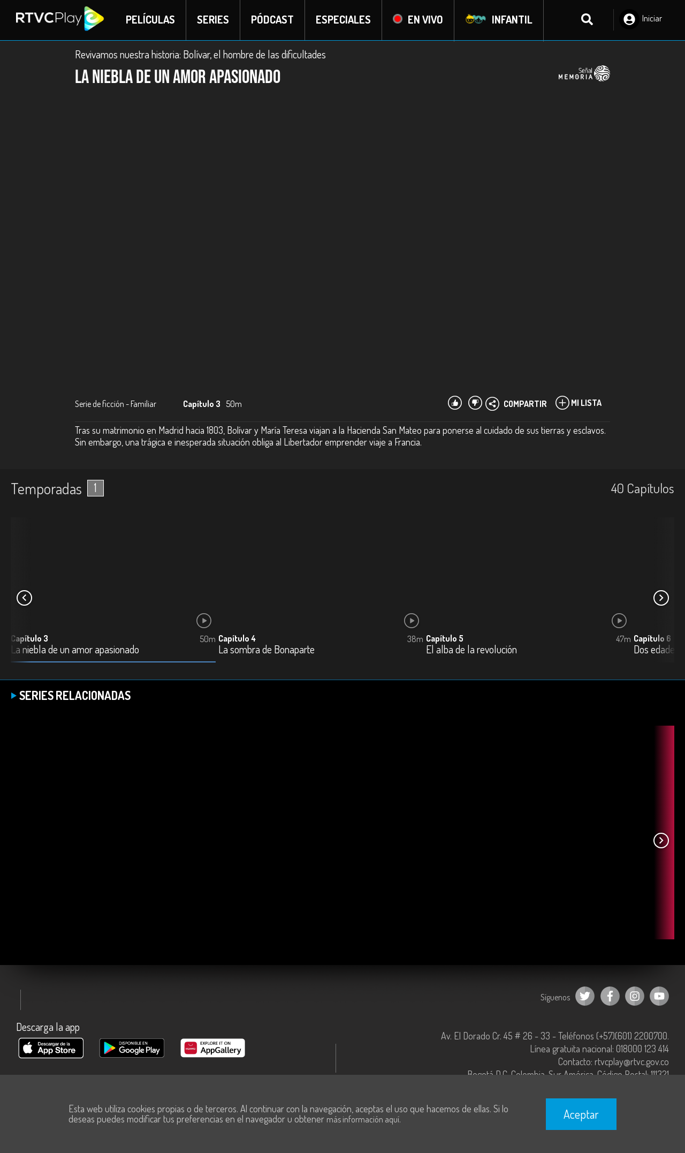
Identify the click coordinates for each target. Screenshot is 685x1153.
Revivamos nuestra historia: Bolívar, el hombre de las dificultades (200, 55)
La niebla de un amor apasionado (75, 650)
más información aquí (362, 1119)
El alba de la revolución (471, 650)
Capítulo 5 (444, 639)
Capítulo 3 (29, 639)
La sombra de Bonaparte (266, 650)
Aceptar (581, 1113)
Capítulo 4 (237, 639)
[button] (661, 599)
